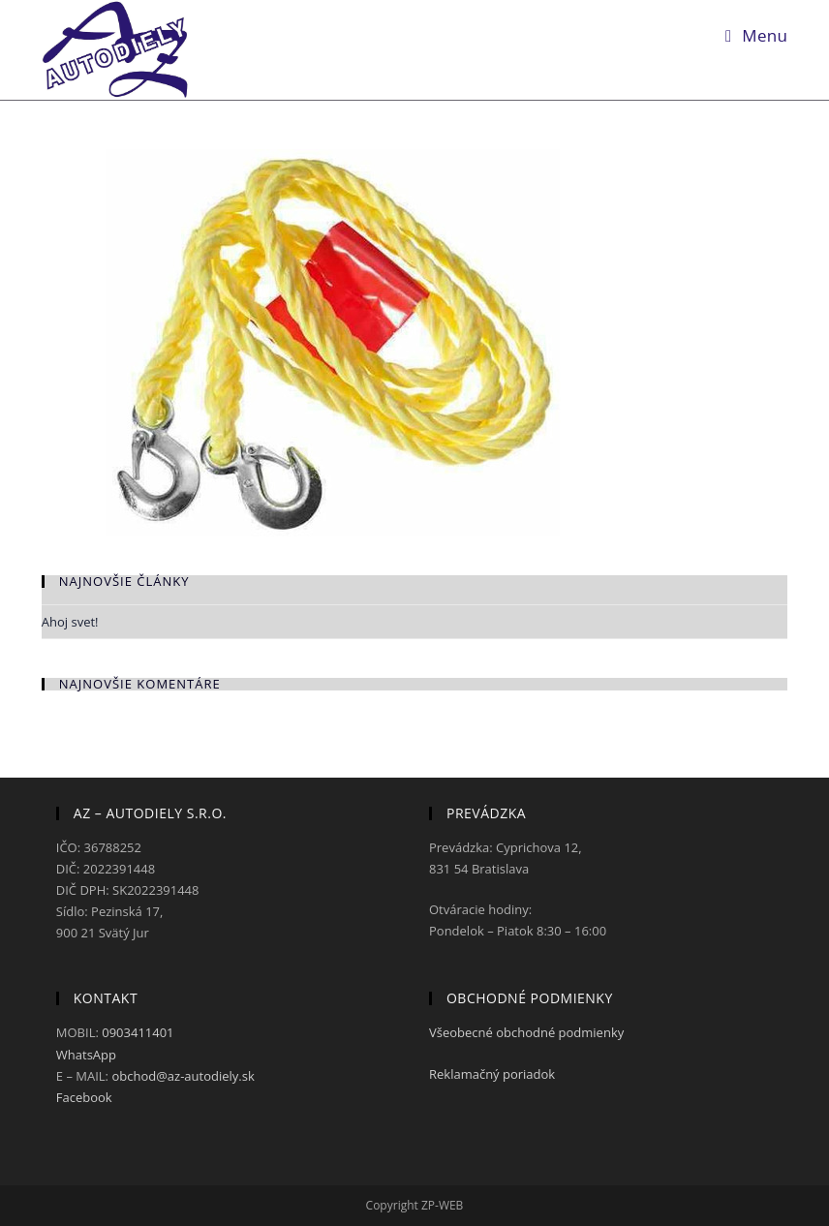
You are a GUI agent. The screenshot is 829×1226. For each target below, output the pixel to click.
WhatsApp (86, 1054)
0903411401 (137, 1032)
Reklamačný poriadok (494, 1074)
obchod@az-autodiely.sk (182, 1076)
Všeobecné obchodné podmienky (528, 1032)
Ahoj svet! (70, 621)
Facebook (84, 1097)
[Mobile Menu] (756, 35)
